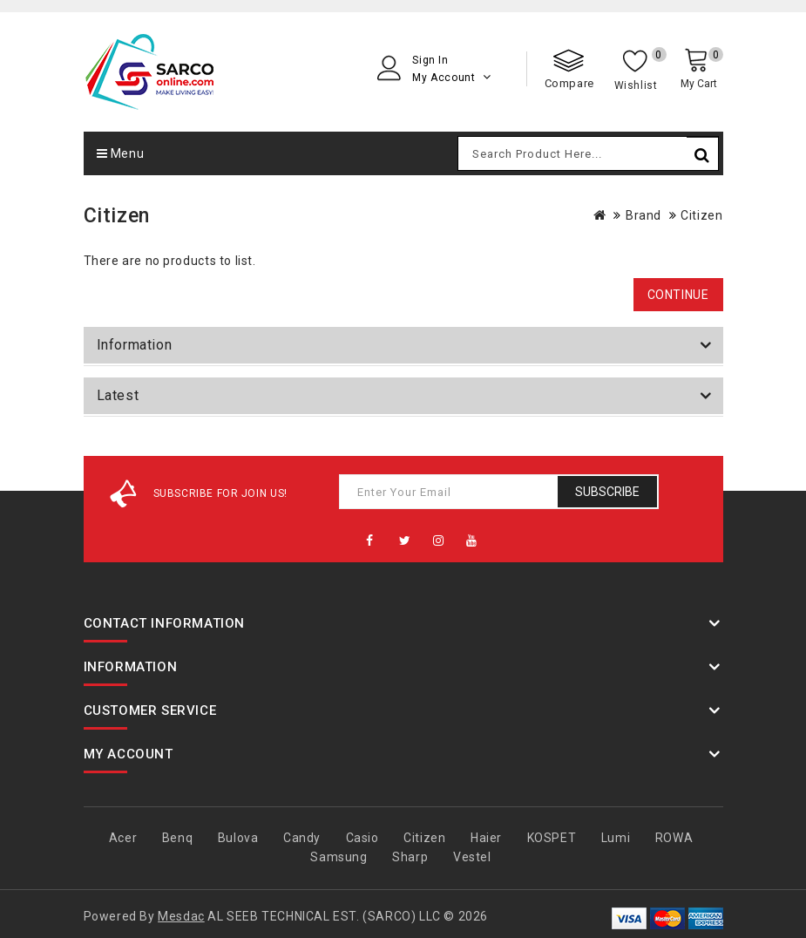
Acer (123, 838)
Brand (643, 215)
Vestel (472, 857)
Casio (362, 838)
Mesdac (181, 916)
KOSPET (552, 838)
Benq (177, 838)
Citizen (701, 215)
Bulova (238, 838)
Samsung (338, 857)
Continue (678, 295)
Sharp (410, 857)
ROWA (674, 838)
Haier (486, 838)
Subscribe (607, 492)
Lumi (615, 838)
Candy (302, 838)
